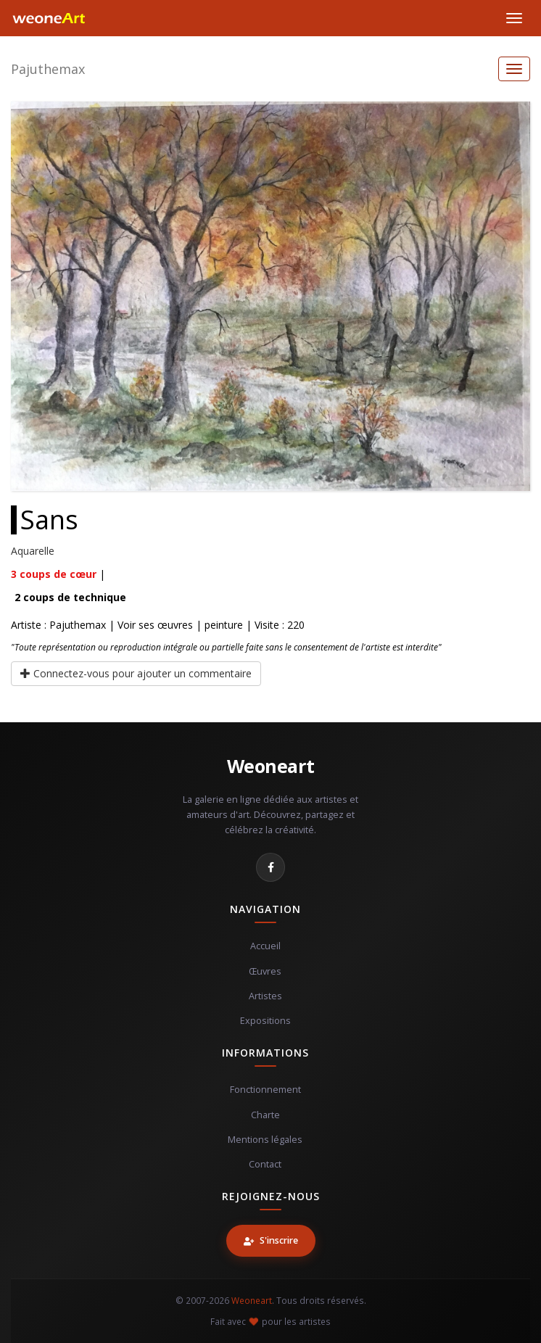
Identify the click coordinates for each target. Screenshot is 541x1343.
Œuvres (265, 971)
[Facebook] (270, 867)
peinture (224, 625)
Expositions (265, 1021)
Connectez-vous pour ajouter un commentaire (136, 673)
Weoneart (271, 765)
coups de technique (70, 597)
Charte (265, 1115)
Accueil (265, 946)
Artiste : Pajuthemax (58, 625)
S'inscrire (271, 1240)
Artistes (265, 996)
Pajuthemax (48, 69)
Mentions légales (265, 1139)
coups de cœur (53, 574)
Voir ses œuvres (155, 625)
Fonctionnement (265, 1089)
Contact (265, 1164)
